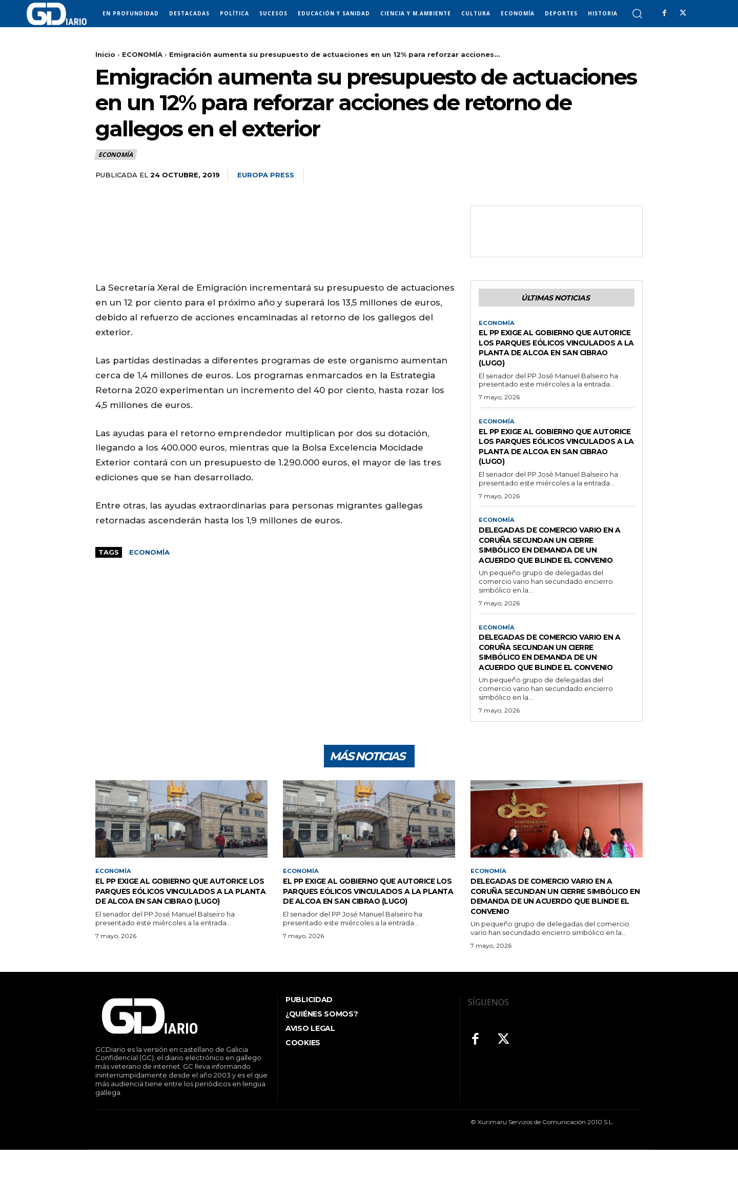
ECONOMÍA (142, 54)
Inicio (105, 54)
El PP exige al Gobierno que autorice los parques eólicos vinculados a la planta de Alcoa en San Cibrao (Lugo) (554, 350)
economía (149, 552)
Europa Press (265, 175)
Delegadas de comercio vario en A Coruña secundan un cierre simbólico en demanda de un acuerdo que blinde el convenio (554, 553)
